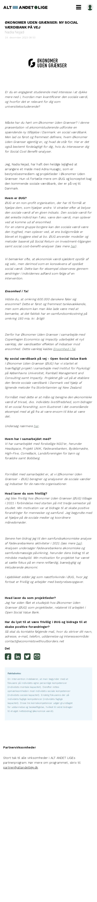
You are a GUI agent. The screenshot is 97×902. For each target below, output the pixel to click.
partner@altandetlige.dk (20, 767)
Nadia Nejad (14, 32)
